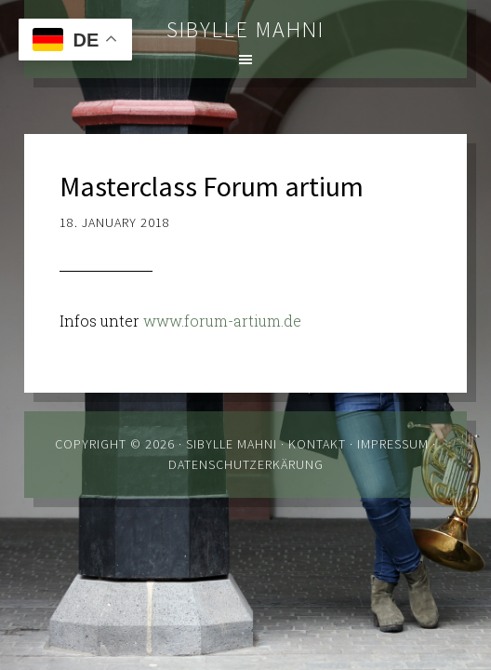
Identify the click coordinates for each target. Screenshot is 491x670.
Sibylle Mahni (245, 29)
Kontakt (317, 444)
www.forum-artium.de (222, 320)
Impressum (393, 444)
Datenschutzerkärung (246, 464)
